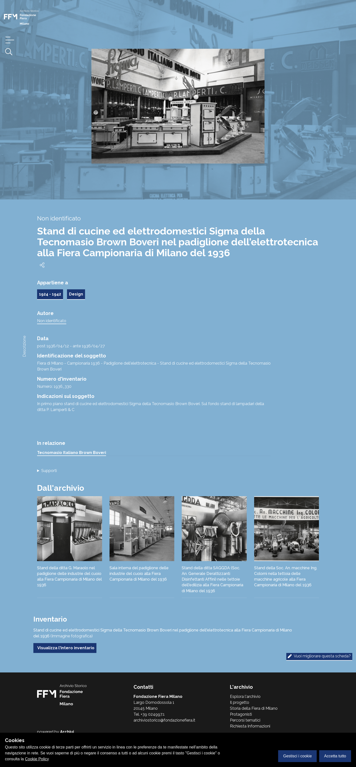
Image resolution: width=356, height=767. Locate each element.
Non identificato (51, 320)
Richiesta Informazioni (250, 726)
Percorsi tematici (245, 720)
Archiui (67, 731)
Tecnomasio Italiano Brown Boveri (71, 452)
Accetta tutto (335, 756)
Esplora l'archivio (245, 696)
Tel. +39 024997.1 (149, 714)
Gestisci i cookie (297, 756)
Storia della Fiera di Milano (254, 708)
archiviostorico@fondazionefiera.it (164, 720)
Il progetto (239, 702)
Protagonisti (241, 714)
